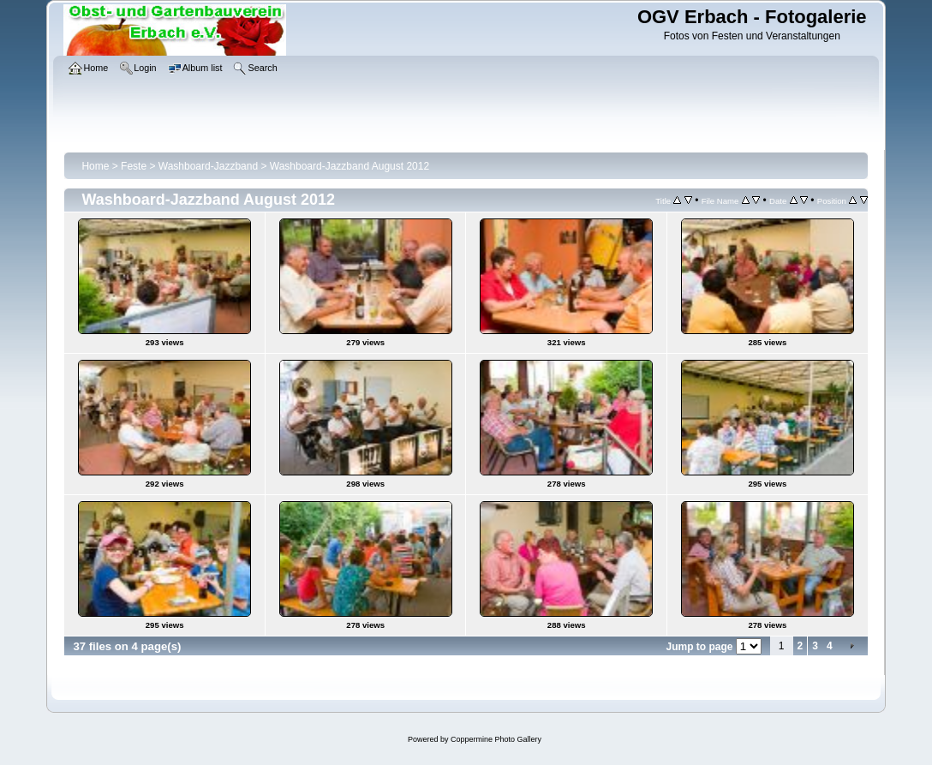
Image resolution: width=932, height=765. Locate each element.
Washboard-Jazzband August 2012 (349, 166)
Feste (133, 166)
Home (95, 166)
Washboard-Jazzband (208, 166)
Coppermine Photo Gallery (496, 739)
